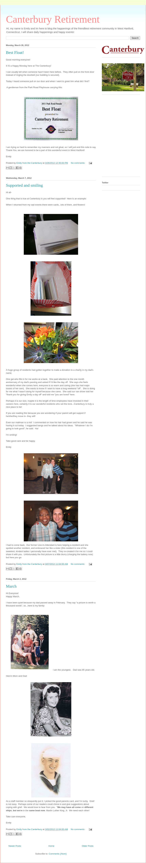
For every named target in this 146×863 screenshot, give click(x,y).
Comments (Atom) (58, 853)
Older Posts (87, 846)
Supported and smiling (24, 185)
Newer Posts (14, 846)
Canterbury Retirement (52, 19)
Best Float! (15, 52)
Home (51, 846)
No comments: (78, 163)
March (11, 586)
